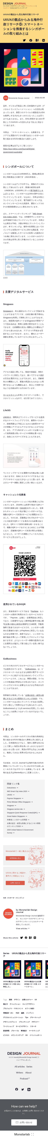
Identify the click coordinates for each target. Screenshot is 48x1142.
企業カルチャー (27, 1000)
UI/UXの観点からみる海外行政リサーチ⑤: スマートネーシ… (32, 984)
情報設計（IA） (8, 1013)
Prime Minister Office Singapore (18, 802)
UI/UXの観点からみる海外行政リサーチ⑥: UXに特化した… (11, 984)
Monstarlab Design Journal (16, 98)
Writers (19, 1072)
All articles (20, 1066)
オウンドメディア (17, 1035)
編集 (22, 1013)
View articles (21, 928)
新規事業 (6, 1031)
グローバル (15, 1031)
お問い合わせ (15, 883)
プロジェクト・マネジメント (13, 1008)
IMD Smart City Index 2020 (17, 791)
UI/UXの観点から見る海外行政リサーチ (21, 14)
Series (6, 953)
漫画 (10, 1000)
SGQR (23, 508)
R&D (17, 1013)
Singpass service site (15, 809)
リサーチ (11, 898)
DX (26, 1035)
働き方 (5, 1004)
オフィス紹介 (29, 1008)
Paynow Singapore (14, 798)
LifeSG (6, 417)
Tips (26, 1017)
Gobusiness (11, 788)
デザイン (17, 1000)
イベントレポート (36, 1035)
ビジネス (6, 1035)
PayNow (34, 611)
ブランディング (24, 1022)
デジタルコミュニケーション (13, 1017)
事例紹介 (24, 1031)
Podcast (24, 1078)
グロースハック (35, 1017)
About (28, 1072)
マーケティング (34, 1031)
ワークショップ (8, 1026)
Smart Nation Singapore (16, 816)
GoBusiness (30, 669)
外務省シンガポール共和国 (17, 820)
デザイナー (35, 1022)
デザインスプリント (10, 1022)
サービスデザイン (22, 1026)
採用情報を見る (15, 858)
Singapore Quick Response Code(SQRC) (22, 813)
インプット (20, 898)
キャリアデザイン (28, 1004)
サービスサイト (9, 395)
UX (5, 898)
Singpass (7, 311)
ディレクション (15, 1004)
